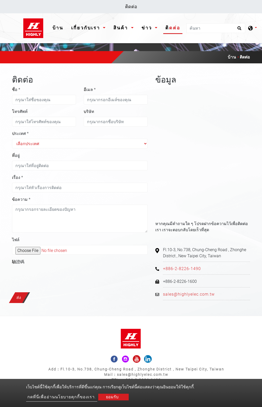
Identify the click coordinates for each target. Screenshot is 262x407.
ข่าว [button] (147, 27)
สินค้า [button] (121, 27)
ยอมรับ (112, 396)
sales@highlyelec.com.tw (189, 294)
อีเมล (90, 89)
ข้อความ (21, 199)
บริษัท (89, 111)
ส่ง (18, 297)
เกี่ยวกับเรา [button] (86, 27)
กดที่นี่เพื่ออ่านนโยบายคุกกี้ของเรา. (61, 396)
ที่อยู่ (16, 155)
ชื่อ (16, 89)
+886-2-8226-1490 (182, 268)
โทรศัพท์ (20, 111)
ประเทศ (20, 133)
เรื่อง (17, 177)
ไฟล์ (15, 239)
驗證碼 (18, 261)
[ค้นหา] (215, 28)
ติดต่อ (172, 27)
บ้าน (58, 27)
